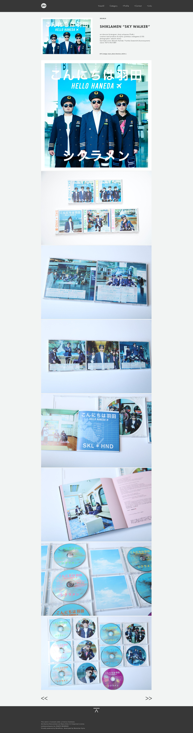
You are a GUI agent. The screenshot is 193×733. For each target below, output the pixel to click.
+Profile (126, 6)
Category (113, 6)
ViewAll (101, 6)
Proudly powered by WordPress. (52, 728)
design (105, 54)
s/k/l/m (123, 54)
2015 (101, 54)
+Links (149, 6)
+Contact (138, 6)
